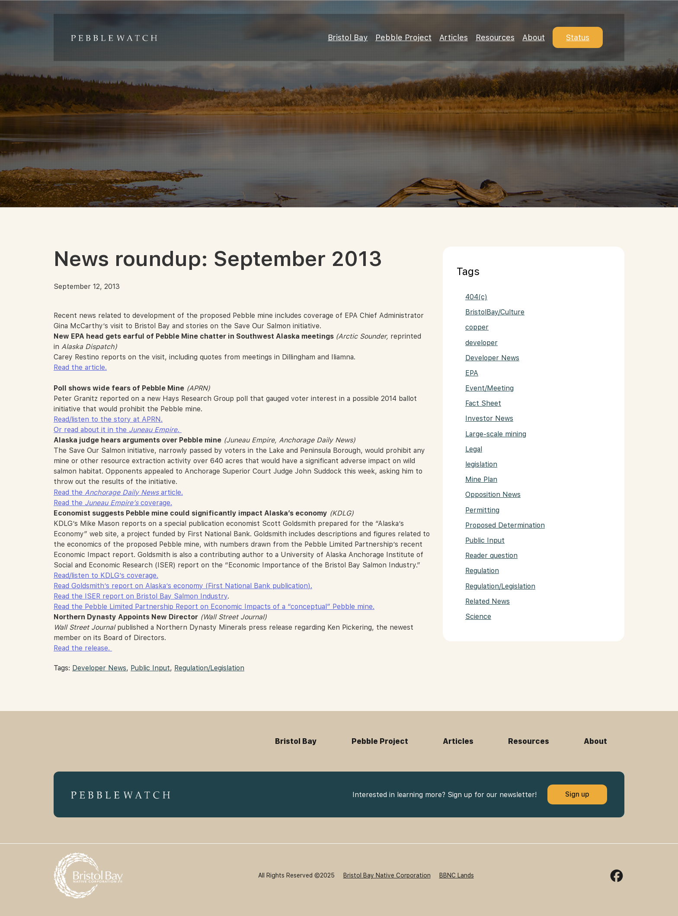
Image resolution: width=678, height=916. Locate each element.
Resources (495, 37)
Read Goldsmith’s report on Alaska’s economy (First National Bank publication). (183, 586)
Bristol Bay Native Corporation (387, 875)
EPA (471, 373)
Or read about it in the (118, 430)
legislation (481, 464)
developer (481, 343)
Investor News (489, 418)
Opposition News (493, 494)
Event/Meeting (489, 388)
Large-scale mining (495, 434)
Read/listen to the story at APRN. (108, 419)
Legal (473, 449)
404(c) (476, 297)
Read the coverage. (113, 503)
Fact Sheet (483, 403)
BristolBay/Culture (494, 312)
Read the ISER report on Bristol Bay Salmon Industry (140, 596)
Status (577, 37)
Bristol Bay (348, 37)
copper (477, 327)
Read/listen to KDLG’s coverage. (106, 575)
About (533, 37)
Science (478, 616)
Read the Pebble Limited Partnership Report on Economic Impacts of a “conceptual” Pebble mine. (214, 606)
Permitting (482, 510)
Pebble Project (403, 37)
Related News (487, 601)
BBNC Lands (456, 875)
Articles (453, 37)
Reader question (491, 555)
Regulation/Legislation (209, 668)
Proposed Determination (505, 525)
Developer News (99, 668)
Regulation (482, 571)
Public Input (150, 668)
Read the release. (83, 648)
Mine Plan (481, 479)
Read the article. (80, 367)
